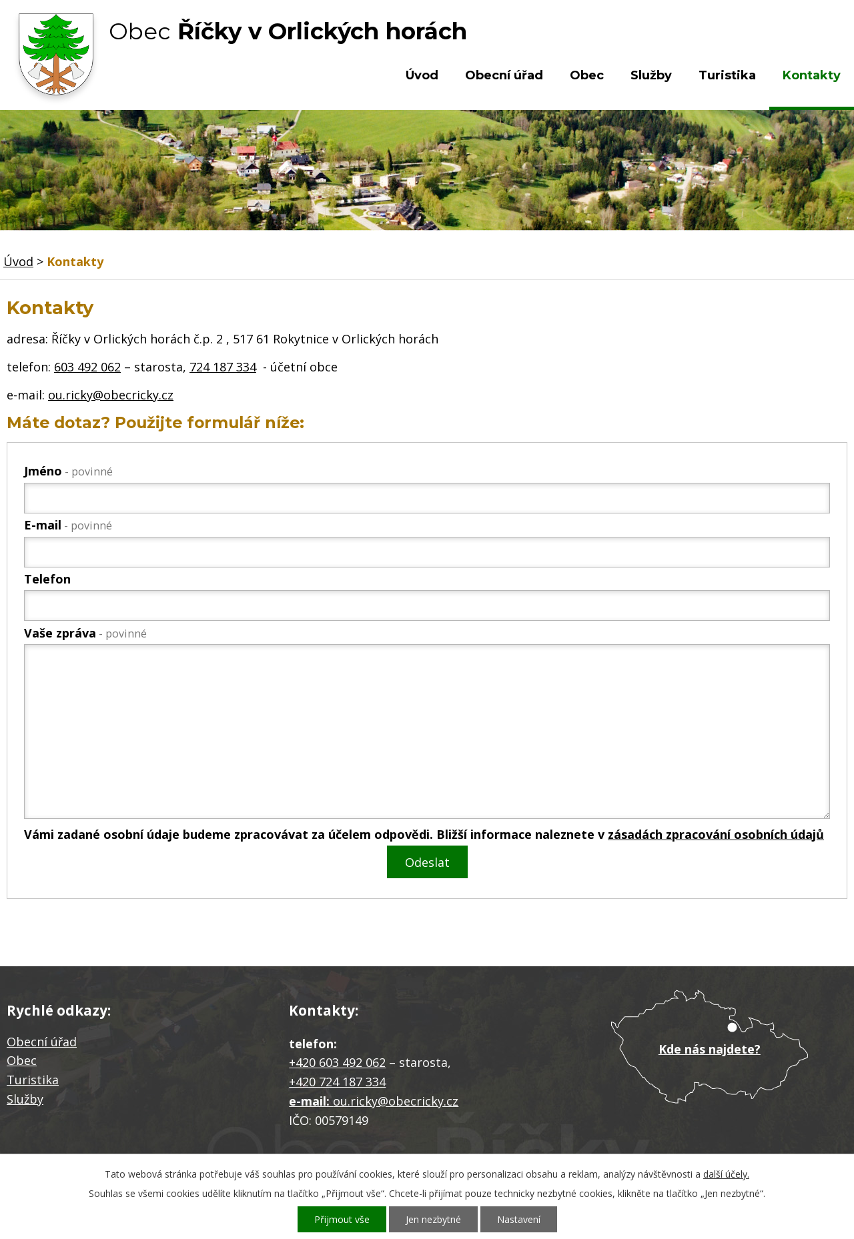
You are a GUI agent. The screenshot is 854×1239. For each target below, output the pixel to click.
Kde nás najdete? (710, 1049)
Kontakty (812, 75)
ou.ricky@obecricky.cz (110, 395)
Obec (587, 75)
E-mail (68, 525)
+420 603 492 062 (337, 1062)
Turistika (727, 75)
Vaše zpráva (85, 633)
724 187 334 (222, 367)
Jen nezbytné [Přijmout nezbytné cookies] (433, 1219)
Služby (651, 75)
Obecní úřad (504, 75)
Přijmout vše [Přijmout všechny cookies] (342, 1219)
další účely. (726, 1174)
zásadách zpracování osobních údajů (716, 834)
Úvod (422, 75)
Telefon (47, 579)
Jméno (68, 471)
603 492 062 (87, 367)
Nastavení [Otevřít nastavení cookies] (518, 1219)
